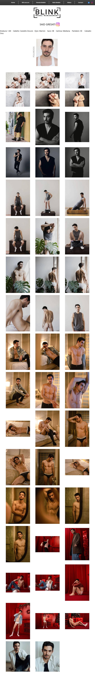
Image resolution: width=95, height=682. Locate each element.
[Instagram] (92, 3)
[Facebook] (89, 3)
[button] (47, 52)
